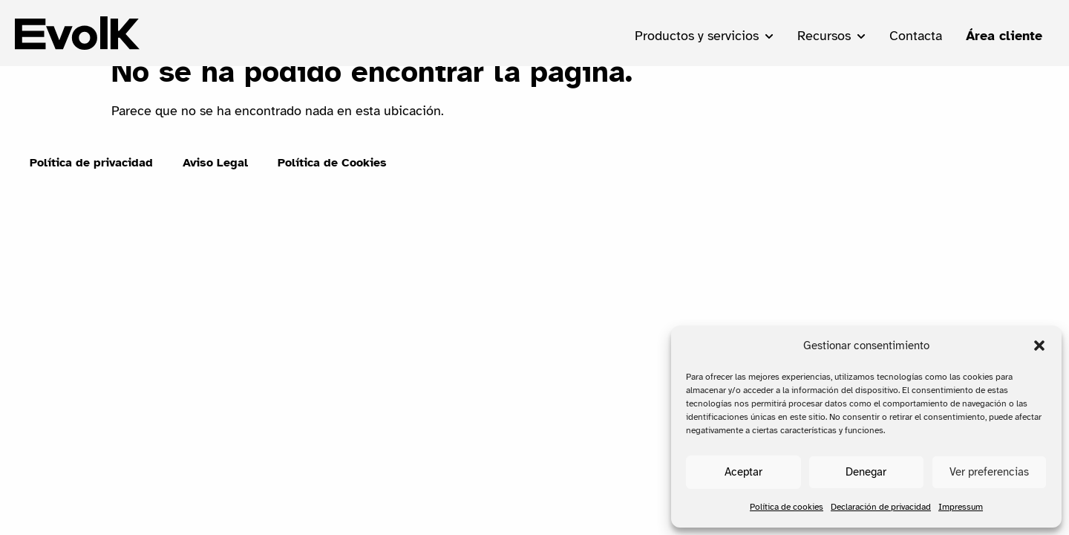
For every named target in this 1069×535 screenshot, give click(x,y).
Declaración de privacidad (881, 507)
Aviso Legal (215, 180)
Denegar (866, 472)
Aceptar (743, 472)
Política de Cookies (332, 180)
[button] (1039, 345)
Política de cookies (786, 507)
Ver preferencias (989, 472)
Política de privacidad (91, 180)
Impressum (960, 507)
